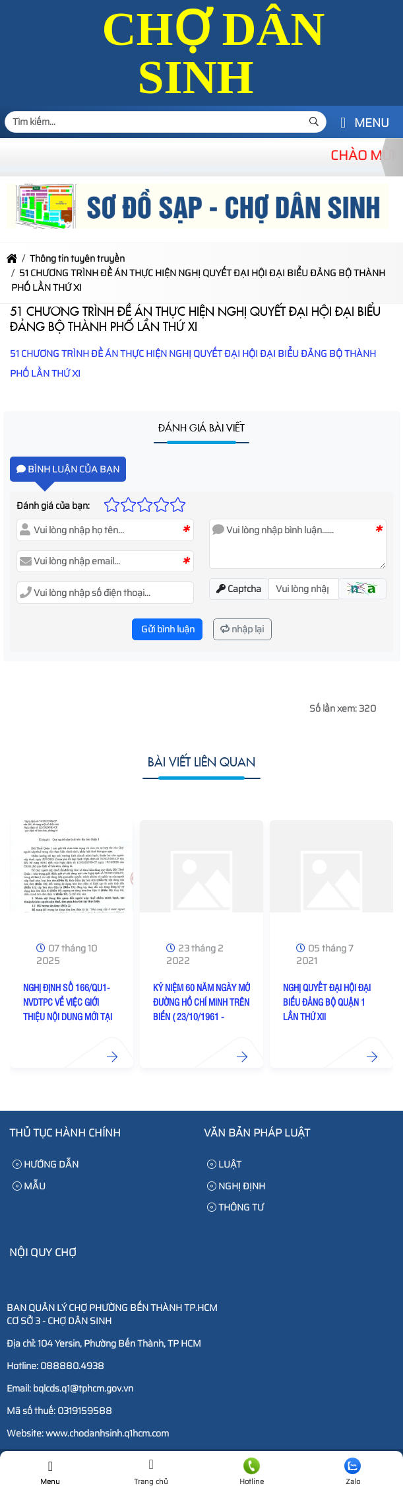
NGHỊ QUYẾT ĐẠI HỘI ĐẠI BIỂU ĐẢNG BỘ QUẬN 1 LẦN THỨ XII (327, 1001)
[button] (343, 123)
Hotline (252, 1472)
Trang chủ (151, 1472)
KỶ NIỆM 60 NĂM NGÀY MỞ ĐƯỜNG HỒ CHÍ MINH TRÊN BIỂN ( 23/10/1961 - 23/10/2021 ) (201, 1009)
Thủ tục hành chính (65, 1133)
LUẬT (224, 1164)
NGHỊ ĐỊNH (236, 1186)
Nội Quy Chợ (43, 1252)
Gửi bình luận (167, 629)
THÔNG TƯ (235, 1207)
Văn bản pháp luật (257, 1133)
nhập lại (242, 629)
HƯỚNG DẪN (45, 1164)
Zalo (352, 1472)
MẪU (29, 1186)
